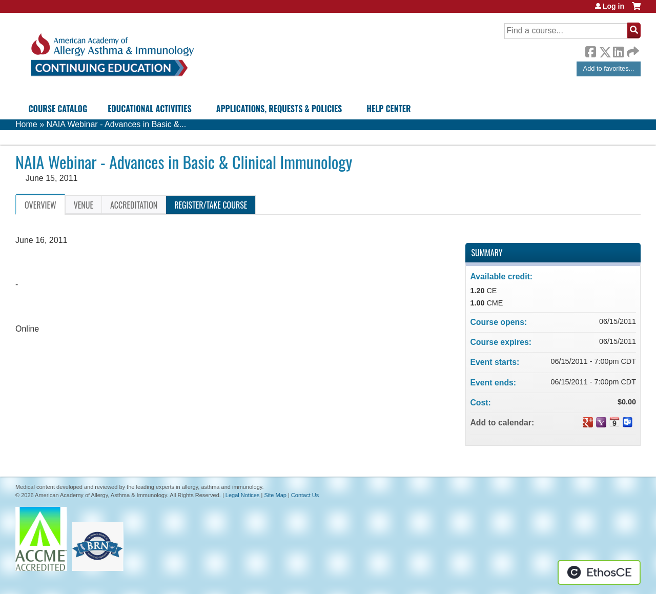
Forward (632, 49)
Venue (83, 205)
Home (26, 124)
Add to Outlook (628, 422)
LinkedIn (618, 50)
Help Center (388, 109)
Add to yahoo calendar (601, 422)
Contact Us (305, 495)
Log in (613, 6)
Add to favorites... (608, 68)
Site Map (275, 495)
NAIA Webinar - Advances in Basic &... (116, 124)
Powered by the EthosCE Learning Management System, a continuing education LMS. (599, 572)
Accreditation (133, 205)
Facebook (590, 50)
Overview (40, 205)
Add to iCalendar (614, 422)
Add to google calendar (588, 422)
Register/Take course (210, 205)
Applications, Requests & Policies (279, 109)
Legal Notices (242, 495)
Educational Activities (149, 109)
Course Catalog (58, 109)
